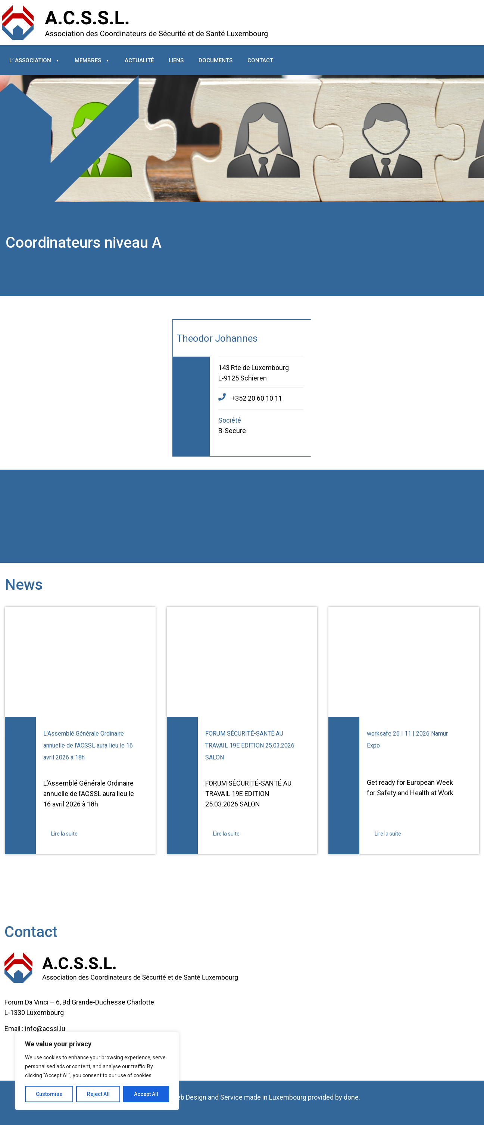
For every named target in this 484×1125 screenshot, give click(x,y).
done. (352, 1097)
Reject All (98, 1094)
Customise (49, 1094)
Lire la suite (64, 834)
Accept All (146, 1094)
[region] (97, 1071)
